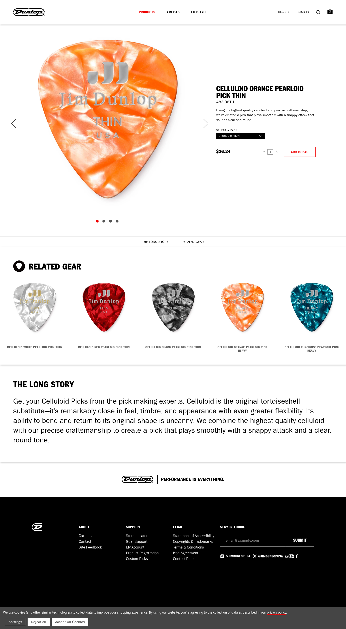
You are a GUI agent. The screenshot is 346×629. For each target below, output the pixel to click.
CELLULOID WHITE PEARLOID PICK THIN (34, 347)
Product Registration (142, 553)
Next (203, 123)
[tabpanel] (108, 119)
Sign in (304, 12)
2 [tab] (105, 222)
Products (147, 12)
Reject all (38, 622)
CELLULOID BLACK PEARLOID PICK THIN (173, 347)
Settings (15, 622)
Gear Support (137, 541)
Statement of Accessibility (193, 536)
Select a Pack (226, 130)
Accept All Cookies (70, 622)
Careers (85, 536)
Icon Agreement (185, 553)
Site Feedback (90, 547)
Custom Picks (137, 558)
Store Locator (137, 536)
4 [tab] (118, 222)
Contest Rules (184, 558)
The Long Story (155, 242)
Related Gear (193, 242)
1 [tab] (98, 222)
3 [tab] (111, 222)
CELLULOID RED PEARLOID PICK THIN (104, 347)
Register (284, 12)
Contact (85, 541)
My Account (135, 547)
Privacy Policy (276, 612)
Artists (173, 12)
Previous (13, 123)
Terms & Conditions (188, 547)
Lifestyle (199, 12)
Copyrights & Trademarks (193, 541)
